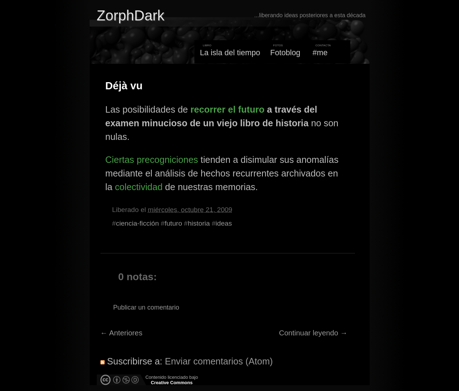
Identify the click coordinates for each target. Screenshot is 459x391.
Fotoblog (285, 52)
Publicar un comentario (146, 307)
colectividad (138, 187)
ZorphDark (131, 15)
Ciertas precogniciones (151, 160)
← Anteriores (121, 333)
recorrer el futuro (227, 109)
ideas (224, 223)
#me (320, 52)
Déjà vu (124, 85)
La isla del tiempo (230, 52)
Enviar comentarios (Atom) (219, 361)
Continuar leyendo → (313, 333)
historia (199, 223)
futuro (173, 223)
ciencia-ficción (137, 223)
